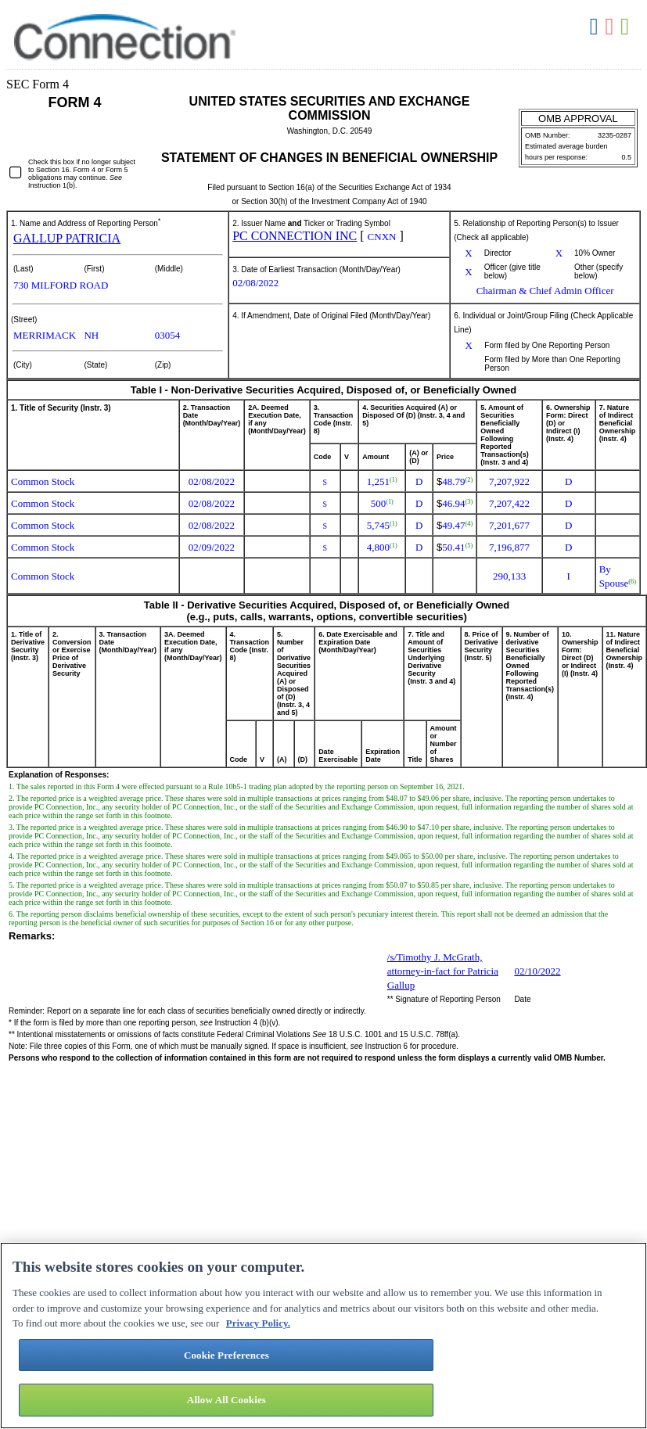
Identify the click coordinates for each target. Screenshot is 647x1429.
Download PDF (611, 27)
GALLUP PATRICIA (66, 238)
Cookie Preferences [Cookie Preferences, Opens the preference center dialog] (226, 1355)
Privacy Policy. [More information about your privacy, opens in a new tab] (258, 1323)
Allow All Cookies (226, 1400)
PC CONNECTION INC (294, 235)
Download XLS (626, 27)
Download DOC (596, 27)
